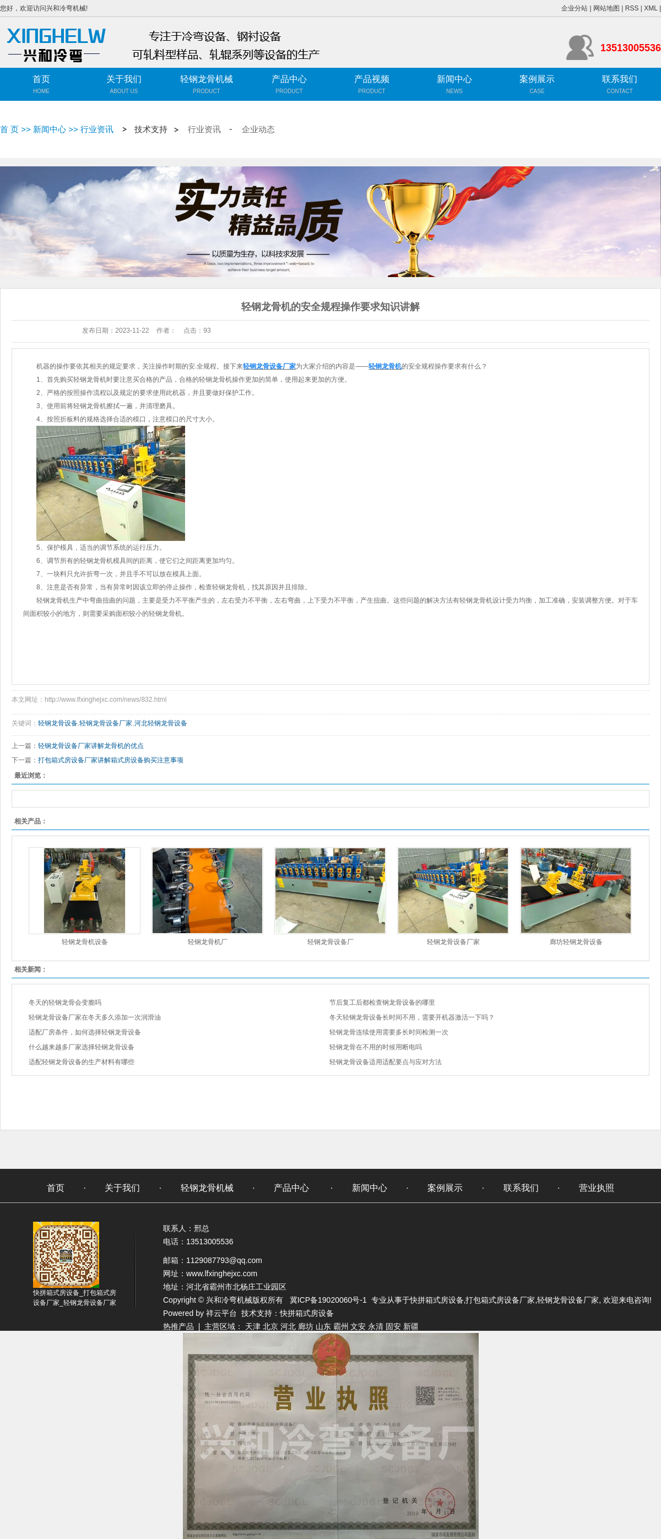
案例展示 (537, 79)
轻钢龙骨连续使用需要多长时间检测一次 (388, 1032)
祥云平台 (221, 1313)
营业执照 (596, 1188)
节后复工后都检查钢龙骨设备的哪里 (382, 1002)
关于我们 (124, 79)
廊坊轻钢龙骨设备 (576, 942)
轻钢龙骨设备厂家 (105, 723)
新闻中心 (454, 79)
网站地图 (606, 8)
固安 (393, 1326)
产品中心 (289, 79)
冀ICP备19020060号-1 (328, 1300)
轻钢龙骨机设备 (85, 942)
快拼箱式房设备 (437, 1300)
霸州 (341, 1326)
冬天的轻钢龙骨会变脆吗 (65, 1002)
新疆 (411, 1326)
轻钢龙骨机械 (206, 79)
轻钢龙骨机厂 (207, 942)
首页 (41, 79)
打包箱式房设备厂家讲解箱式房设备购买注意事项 (110, 760)
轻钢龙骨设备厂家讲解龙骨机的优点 (91, 746)
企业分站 (574, 8)
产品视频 (371, 79)
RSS (632, 8)
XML (650, 8)
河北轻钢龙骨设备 (160, 723)
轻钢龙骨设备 (58, 723)
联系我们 (619, 79)
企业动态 (258, 129)
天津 (253, 1326)
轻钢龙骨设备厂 (330, 942)
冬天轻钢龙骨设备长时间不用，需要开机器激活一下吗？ (412, 1017)
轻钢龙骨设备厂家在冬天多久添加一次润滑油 (95, 1017)
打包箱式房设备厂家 (500, 1300)
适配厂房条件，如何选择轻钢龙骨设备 (85, 1032)
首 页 (9, 129)
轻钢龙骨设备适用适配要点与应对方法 (385, 1062)
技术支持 (150, 129)
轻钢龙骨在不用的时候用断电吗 (375, 1047)
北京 (270, 1326)
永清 (375, 1326)
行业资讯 (96, 129)
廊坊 (305, 1326)
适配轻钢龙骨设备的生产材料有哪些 (81, 1062)
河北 (288, 1326)
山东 (323, 1326)
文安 (358, 1326)
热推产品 (178, 1326)
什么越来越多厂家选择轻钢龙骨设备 (81, 1047)
